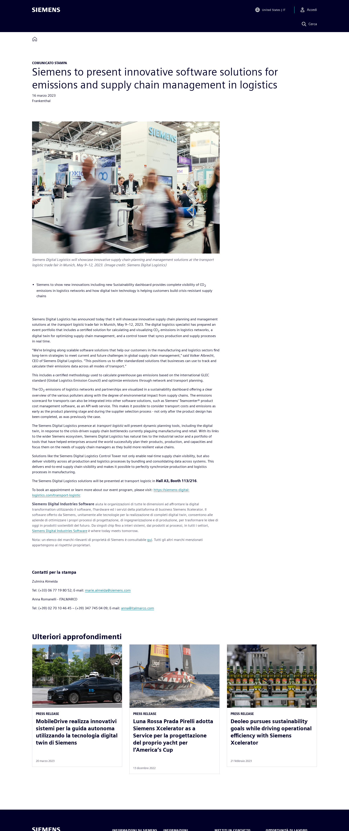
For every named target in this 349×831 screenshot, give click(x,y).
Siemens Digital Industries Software (59, 531)
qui (149, 540)
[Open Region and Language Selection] (270, 9)
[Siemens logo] (46, 10)
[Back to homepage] (34, 39)
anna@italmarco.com (137, 608)
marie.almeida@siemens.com (108, 590)
